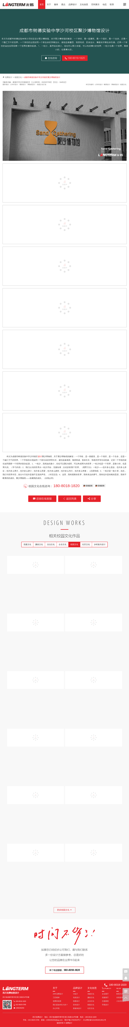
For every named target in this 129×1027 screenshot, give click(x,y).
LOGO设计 (14, 84)
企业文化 (62, 544)
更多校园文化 (64, 910)
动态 (105, 4)
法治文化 (51, 544)
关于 (49, 4)
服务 (56, 4)
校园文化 (18, 77)
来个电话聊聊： (64, 970)
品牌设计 (72, 4)
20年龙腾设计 (58, 994)
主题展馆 (105, 1001)
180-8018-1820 (75, 58)
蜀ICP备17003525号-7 (72, 1020)
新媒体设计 (77, 1008)
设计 (40, 456)
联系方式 (119, 994)
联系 (112, 4)
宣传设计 (76, 1005)
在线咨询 (51, 58)
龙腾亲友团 (57, 1001)
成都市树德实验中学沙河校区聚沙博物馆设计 (42, 77)
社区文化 (86, 544)
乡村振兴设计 (100, 544)
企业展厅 (105, 994)
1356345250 (19, 1008)
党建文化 (27, 544)
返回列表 (69, 498)
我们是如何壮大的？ (60, 1005)
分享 (92, 498)
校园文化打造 (41, 84)
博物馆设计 (31, 84)
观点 (63, 4)
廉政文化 (39, 544)
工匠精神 (56, 997)
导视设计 (105, 1005)
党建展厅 (105, 997)
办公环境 (56, 1008)
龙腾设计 (8, 77)
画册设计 (76, 1001)
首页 (42, 4)
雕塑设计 (23, 84)
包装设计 (76, 997)
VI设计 (75, 994)
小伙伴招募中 (121, 1001)
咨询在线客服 (42, 498)
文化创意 (84, 4)
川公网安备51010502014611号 (94, 1020)
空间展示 (95, 4)
